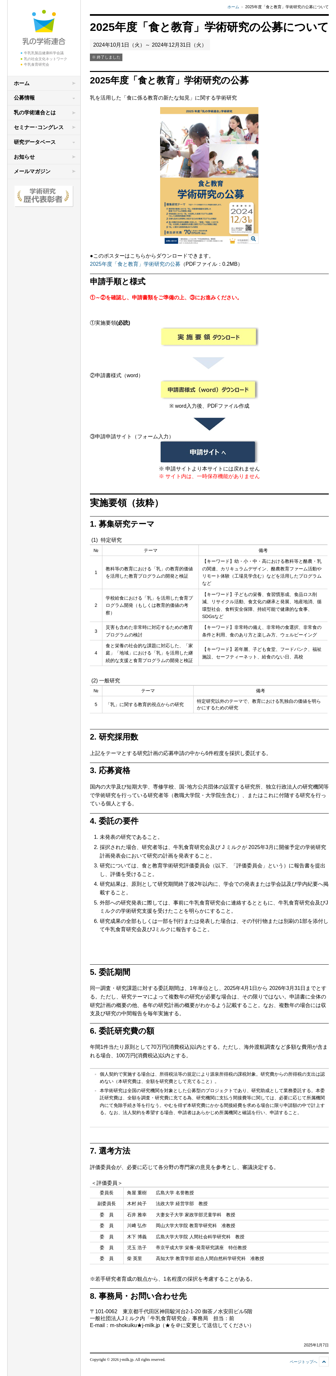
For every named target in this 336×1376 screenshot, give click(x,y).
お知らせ (24, 157)
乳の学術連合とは (35, 112)
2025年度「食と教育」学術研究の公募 (135, 264)
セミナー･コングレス (39, 127)
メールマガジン (32, 171)
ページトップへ (303, 1362)
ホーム (22, 83)
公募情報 (24, 98)
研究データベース (35, 142)
